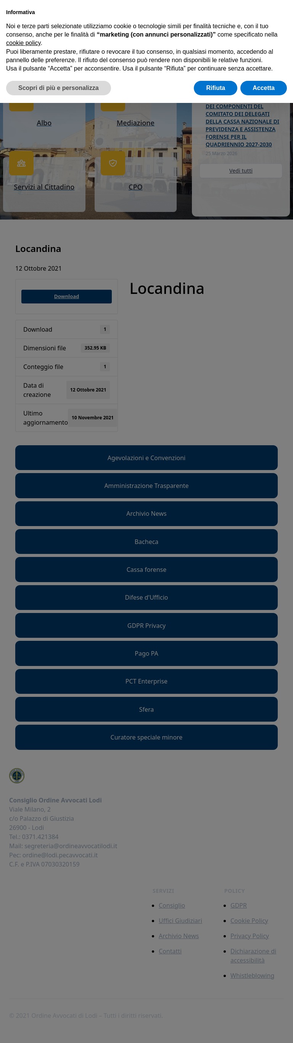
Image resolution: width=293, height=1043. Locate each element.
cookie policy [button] (23, 43)
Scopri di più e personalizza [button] (58, 88)
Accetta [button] (264, 88)
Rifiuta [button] (215, 88)
